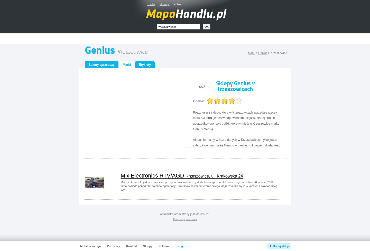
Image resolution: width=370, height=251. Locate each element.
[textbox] (178, 27)
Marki (251, 52)
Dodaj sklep (281, 246)
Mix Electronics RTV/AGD (182, 175)
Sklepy (147, 246)
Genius (262, 52)
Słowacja (164, 4)
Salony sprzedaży (102, 65)
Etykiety (145, 65)
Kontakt (131, 246)
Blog (180, 246)
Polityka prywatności (185, 219)
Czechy (151, 4)
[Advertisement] (190, 39)
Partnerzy (113, 246)
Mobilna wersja (90, 246)
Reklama (164, 246)
